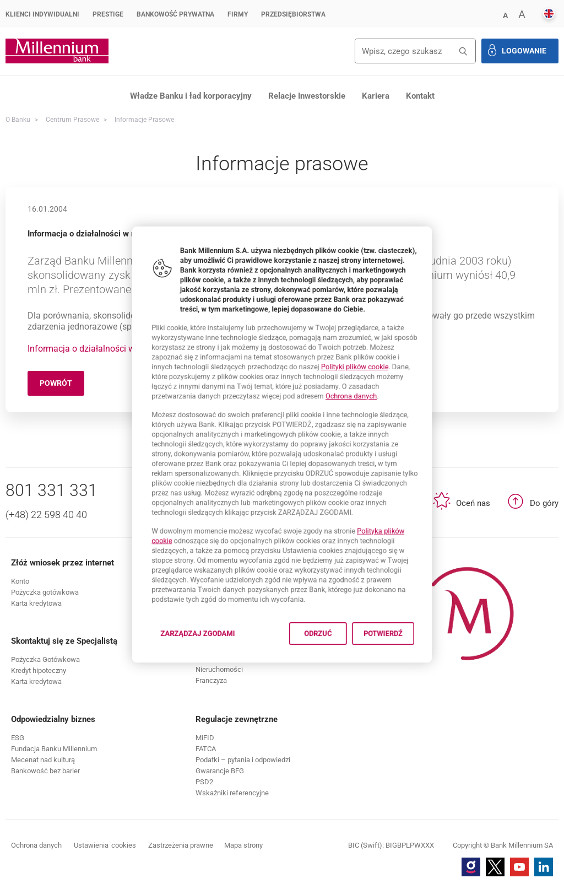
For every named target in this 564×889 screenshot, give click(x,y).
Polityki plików (372, 348)
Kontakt (420, 96)
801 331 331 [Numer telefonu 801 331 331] (51, 490)
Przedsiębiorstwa (293, 14)
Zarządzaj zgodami (184, 682)
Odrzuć (327, 679)
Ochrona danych (368, 384)
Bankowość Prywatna (175, 14)
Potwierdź (407, 679)
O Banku (18, 119)
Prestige (108, 14)
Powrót (62, 385)
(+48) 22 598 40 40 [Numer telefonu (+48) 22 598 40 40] (46, 514)
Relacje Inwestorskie (306, 96)
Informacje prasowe (144, 119)
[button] (505, 14)
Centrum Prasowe (72, 119)
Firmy (237, 14)
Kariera (375, 96)
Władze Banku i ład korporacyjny (191, 96)
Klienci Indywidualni (42, 14)
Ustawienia (105, 845)
